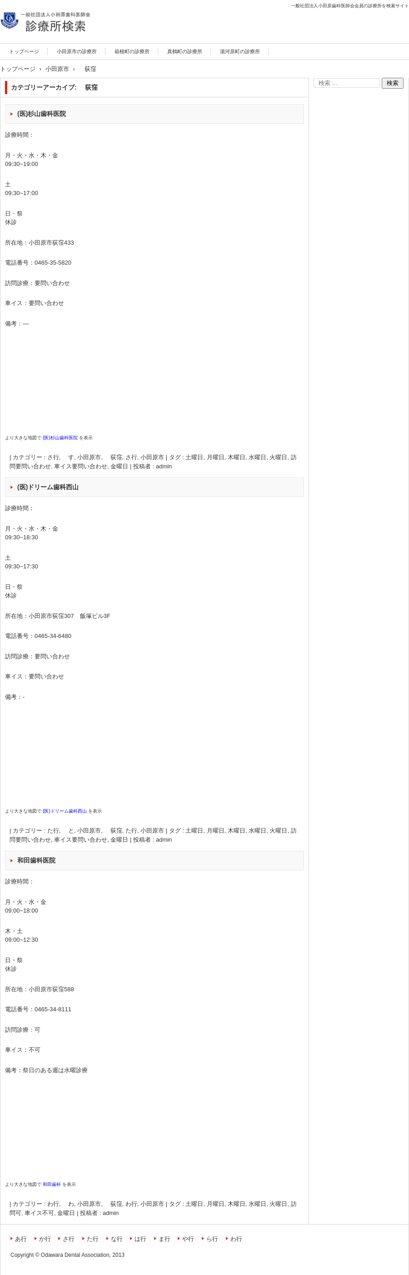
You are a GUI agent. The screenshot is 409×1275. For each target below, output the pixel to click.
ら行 (212, 1238)
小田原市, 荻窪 (99, 457)
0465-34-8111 (53, 1009)
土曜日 (194, 457)
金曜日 (119, 466)
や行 (188, 1238)
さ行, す (60, 457)
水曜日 (257, 457)
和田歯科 (52, 1184)
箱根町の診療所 (132, 51)
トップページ (24, 51)
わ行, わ (60, 1203)
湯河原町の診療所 (240, 51)
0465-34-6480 (53, 635)
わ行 (131, 1203)
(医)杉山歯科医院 (41, 113)
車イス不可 (39, 1213)
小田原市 (152, 457)
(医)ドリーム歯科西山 (48, 487)
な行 (117, 1238)
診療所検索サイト (32, 41)
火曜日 (278, 457)
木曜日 (236, 457)
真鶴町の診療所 (184, 51)
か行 (45, 1238)
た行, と (60, 830)
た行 (131, 830)
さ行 (131, 457)
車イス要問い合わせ (80, 466)
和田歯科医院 (36, 860)
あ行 (21, 1238)
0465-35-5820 (53, 262)
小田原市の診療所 (77, 51)
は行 (140, 1238)
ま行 (164, 1238)
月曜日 (215, 457)
